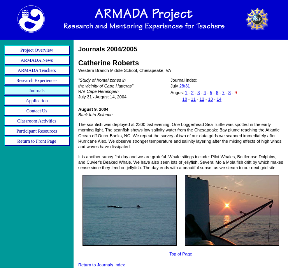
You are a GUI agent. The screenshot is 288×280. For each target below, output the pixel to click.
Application (37, 100)
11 (193, 99)
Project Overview (36, 50)
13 (210, 99)
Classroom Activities (36, 121)
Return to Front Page (36, 141)
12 (202, 99)
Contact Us (36, 111)
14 (219, 99)
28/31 (184, 86)
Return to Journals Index (101, 264)
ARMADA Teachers (37, 70)
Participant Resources (36, 131)
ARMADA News (37, 60)
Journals (37, 90)
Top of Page (180, 254)
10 (185, 99)
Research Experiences (37, 80)
